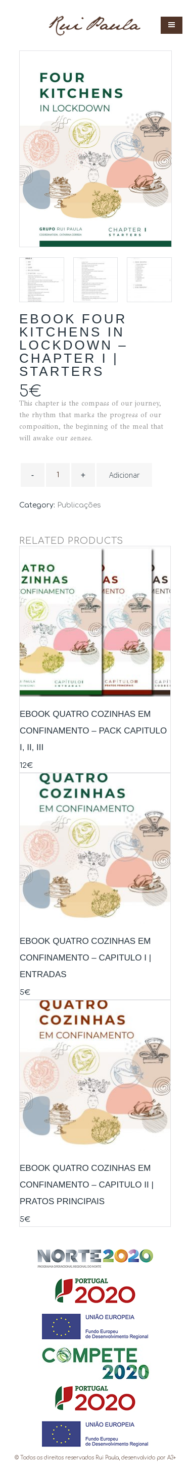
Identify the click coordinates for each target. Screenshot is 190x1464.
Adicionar (124, 475)
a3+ (171, 1457)
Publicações (79, 505)
